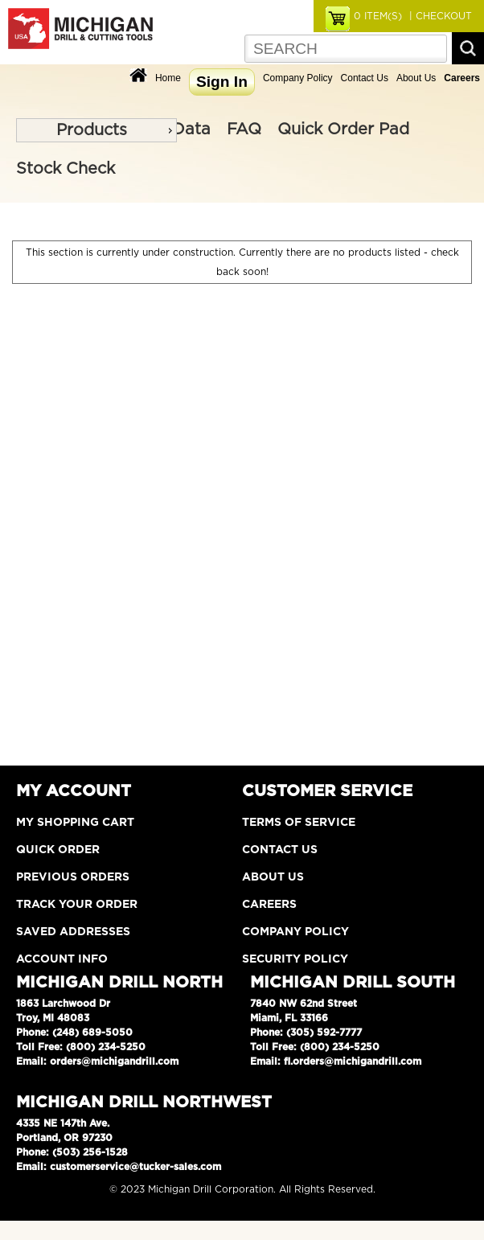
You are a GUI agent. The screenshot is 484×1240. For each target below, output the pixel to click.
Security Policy (295, 959)
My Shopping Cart (75, 822)
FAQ (244, 129)
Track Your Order (76, 904)
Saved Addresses (73, 932)
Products (91, 130)
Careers (269, 904)
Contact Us (364, 78)
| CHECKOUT (439, 16)
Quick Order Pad (343, 129)
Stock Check (65, 169)
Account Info (62, 959)
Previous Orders (72, 877)
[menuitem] (96, 130)
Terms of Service (298, 822)
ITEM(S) (378, 16)
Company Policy (298, 78)
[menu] (96, 130)
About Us (416, 78)
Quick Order (58, 850)
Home (168, 78)
